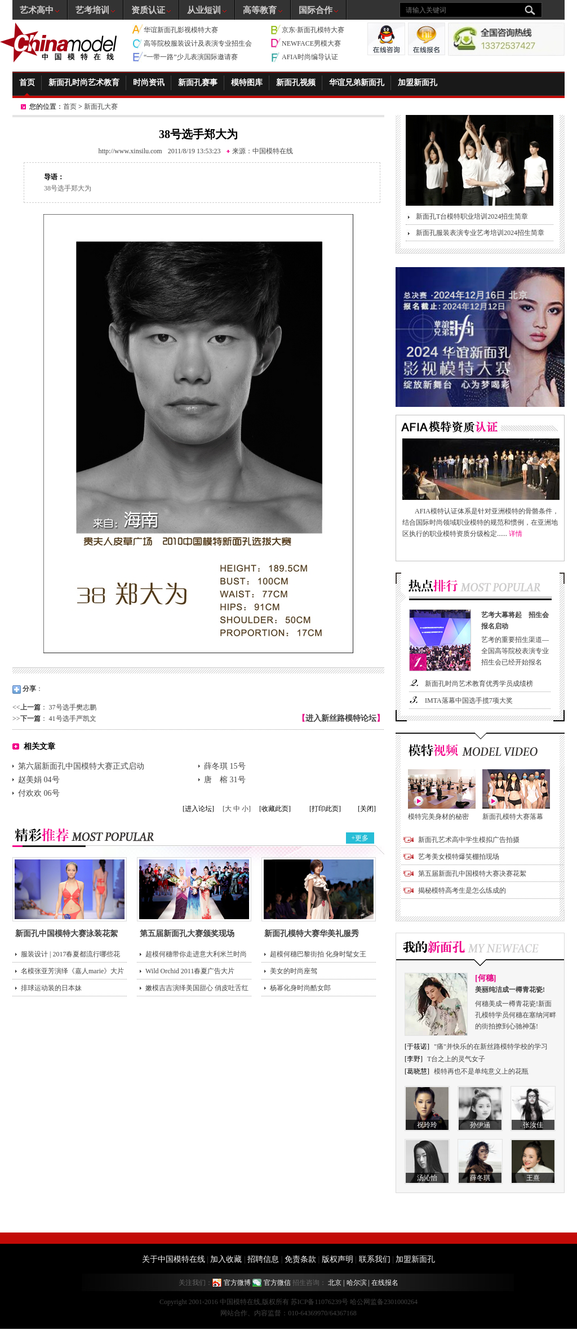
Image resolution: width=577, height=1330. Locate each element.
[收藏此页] (275, 809)
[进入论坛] (198, 809)
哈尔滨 (357, 1283)
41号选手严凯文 (72, 718)
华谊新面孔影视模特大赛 (181, 30)
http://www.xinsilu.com (130, 151)
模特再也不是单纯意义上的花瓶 (481, 1071)
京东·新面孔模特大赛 (313, 30)
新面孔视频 (296, 82)
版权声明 (337, 1259)
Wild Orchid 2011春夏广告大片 (189, 971)
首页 (27, 82)
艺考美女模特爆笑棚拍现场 (458, 857)
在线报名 (384, 1283)
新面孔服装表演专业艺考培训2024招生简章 (480, 233)
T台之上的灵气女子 (456, 1059)
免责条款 (300, 1259)
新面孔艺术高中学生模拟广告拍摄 (469, 840)
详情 (515, 534)
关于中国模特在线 (173, 1259)
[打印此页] (325, 809)
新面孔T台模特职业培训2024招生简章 (472, 216)
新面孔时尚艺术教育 (83, 82)
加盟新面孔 (417, 82)
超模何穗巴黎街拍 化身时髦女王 (318, 954)
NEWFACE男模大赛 (311, 43)
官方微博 (237, 1283)
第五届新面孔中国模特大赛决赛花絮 (472, 873)
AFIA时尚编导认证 (310, 57)
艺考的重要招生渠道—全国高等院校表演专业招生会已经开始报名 (517, 637)
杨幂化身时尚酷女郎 (300, 988)
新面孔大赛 (101, 106)
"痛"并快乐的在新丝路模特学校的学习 (491, 1046)
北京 (334, 1283)
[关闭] (367, 809)
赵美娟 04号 (39, 779)
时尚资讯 (149, 82)
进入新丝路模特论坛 (340, 718)
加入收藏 (226, 1259)
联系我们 (374, 1259)
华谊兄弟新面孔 (356, 82)
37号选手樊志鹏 (72, 707)
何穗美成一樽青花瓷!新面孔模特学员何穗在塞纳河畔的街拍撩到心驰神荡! (516, 1007)
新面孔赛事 (198, 82)
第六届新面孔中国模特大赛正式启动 (81, 766)
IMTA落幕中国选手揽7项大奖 (469, 700)
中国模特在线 (272, 151)
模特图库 (247, 82)
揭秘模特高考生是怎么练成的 (462, 890)
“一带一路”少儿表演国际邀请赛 (191, 57)
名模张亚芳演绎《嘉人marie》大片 (72, 971)
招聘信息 (263, 1259)
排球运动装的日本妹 (51, 988)
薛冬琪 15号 (225, 766)
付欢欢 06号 (39, 793)
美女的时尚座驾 (293, 971)
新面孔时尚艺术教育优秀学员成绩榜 (479, 684)
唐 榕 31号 (225, 779)
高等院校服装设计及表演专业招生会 (198, 43)
